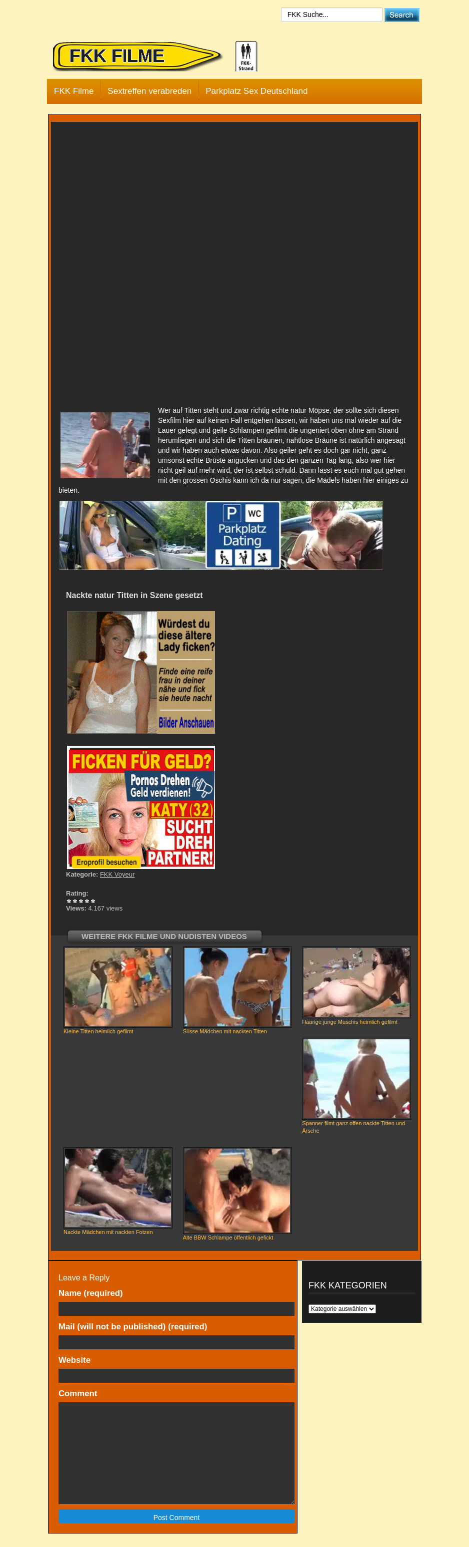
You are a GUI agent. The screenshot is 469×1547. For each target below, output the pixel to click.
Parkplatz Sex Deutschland (257, 91)
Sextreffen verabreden (150, 91)
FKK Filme (74, 91)
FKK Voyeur (117, 874)
